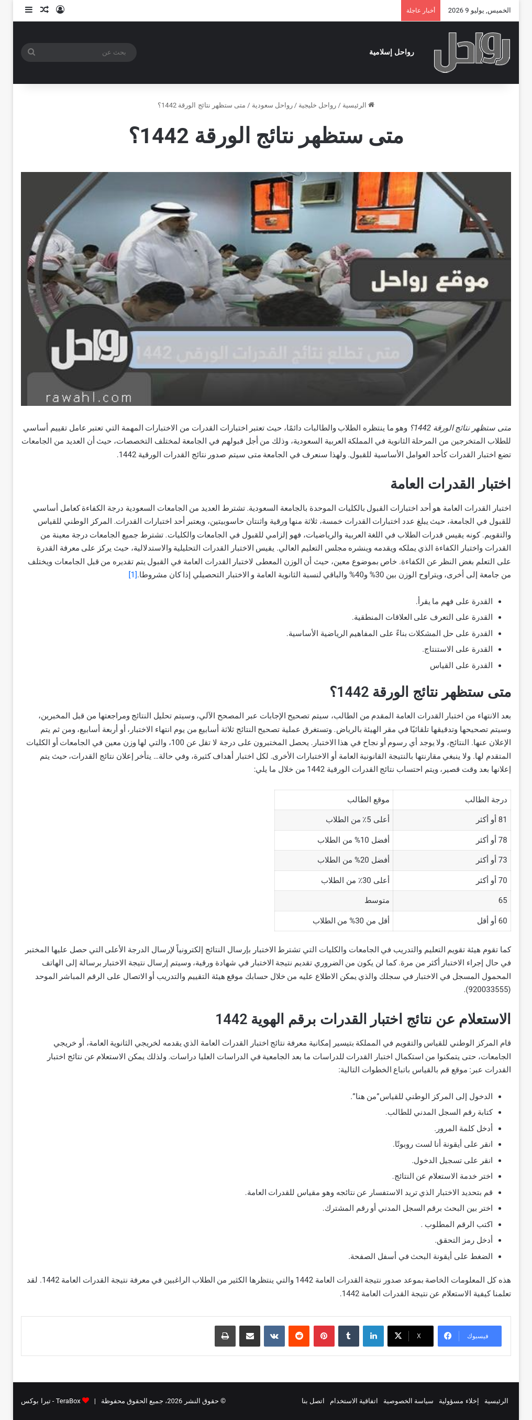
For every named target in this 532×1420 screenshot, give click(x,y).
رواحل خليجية (317, 105)
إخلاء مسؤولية (459, 1401)
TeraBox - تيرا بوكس (50, 1401)
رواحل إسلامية (391, 52)
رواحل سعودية (272, 105)
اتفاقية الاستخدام (354, 1401)
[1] (133, 574)
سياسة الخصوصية (408, 1401)
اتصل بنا (313, 1401)
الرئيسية (358, 105)
